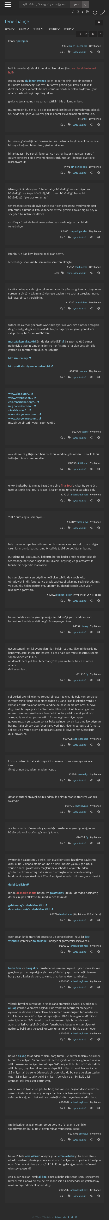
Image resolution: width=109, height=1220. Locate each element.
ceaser (84, 431)
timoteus (83, 1133)
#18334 (73, 371)
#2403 (64, 231)
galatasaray (57, 893)
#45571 (77, 626)
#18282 (70, 302)
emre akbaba (66, 1156)
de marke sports (26, 893)
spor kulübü (79, 52)
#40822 (51, 595)
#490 (81, 119)
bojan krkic (39, 941)
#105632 (64, 1190)
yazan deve (82, 522)
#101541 (64, 1033)
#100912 (64, 946)
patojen (22, 41)
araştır (24, 29)
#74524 (80, 837)
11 (93, 34)
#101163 (64, 981)
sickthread (82, 463)
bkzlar (69, 29)
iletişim (58, 1217)
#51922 (67, 739)
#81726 (54, 914)
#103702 (64, 1102)
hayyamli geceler (78, 231)
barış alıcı (32, 968)
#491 (67, 167)
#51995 (69, 806)
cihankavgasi (81, 806)
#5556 (70, 267)
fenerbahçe (17, 21)
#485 (65, 46)
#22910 (76, 431)
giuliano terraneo (35, 80)
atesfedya (83, 774)
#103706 (73, 1133)
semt (69, 273)
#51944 (73, 774)
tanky (85, 626)
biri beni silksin (79, 167)
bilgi (64, 1217)
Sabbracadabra (80, 739)
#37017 (65, 494)
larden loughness (77, 46)
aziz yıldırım (32, 1156)
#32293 (72, 463)
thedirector (81, 267)
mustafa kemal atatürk (22, 341)
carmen (83, 371)
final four (66, 485)
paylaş (9, 29)
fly (85, 119)
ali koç (12, 1008)
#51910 (80, 674)
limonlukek (81, 302)
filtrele (38, 29)
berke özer (14, 968)
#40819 (71, 522)
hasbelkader (65, 914)
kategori (54, 29)
